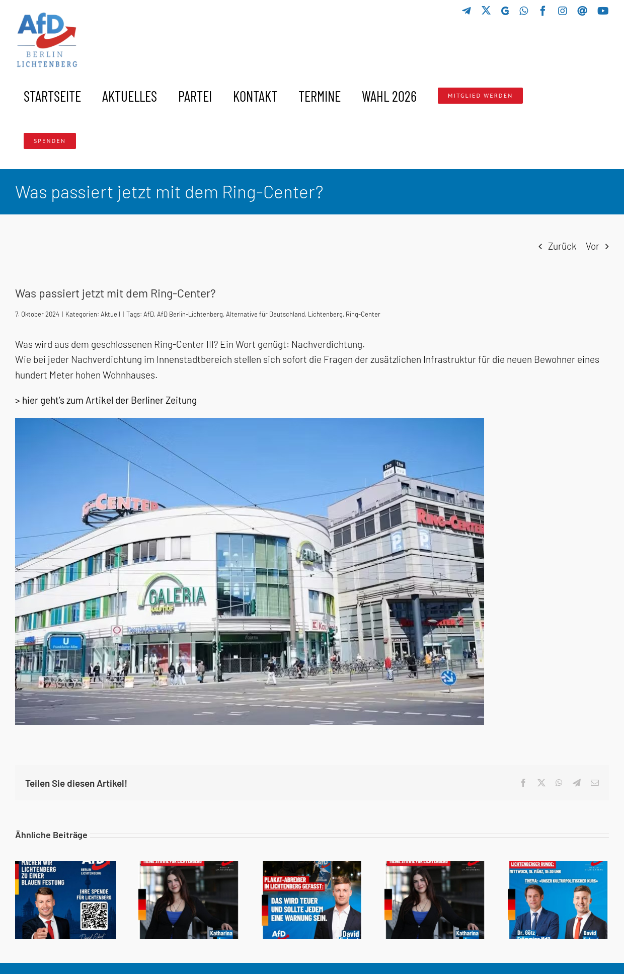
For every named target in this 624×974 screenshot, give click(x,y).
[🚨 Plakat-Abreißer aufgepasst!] (312, 867)
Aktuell (110, 314)
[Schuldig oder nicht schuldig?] (435, 867)
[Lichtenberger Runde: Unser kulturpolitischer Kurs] (558, 867)
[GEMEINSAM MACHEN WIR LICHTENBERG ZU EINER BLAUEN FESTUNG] (65, 867)
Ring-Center (363, 314)
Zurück (562, 246)
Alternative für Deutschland (265, 314)
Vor (592, 246)
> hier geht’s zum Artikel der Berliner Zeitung (106, 400)
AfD (148, 314)
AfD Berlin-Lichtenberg (190, 314)
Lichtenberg (325, 314)
